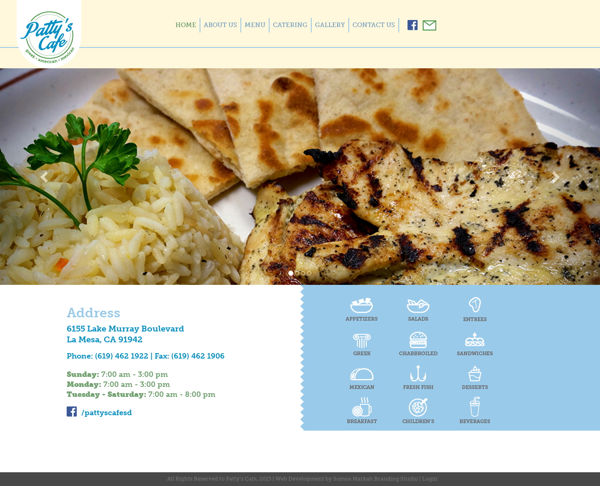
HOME (185, 25)
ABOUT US (220, 25)
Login (430, 479)
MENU (255, 25)
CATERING (290, 25)
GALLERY (330, 25)
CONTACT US (373, 25)
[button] (45, 176)
